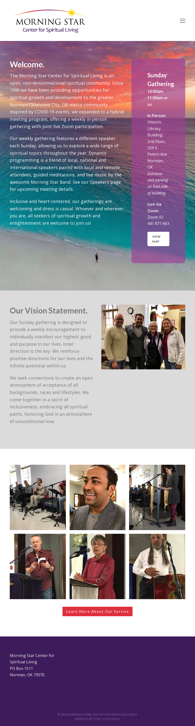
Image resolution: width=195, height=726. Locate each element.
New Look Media (107, 718)
